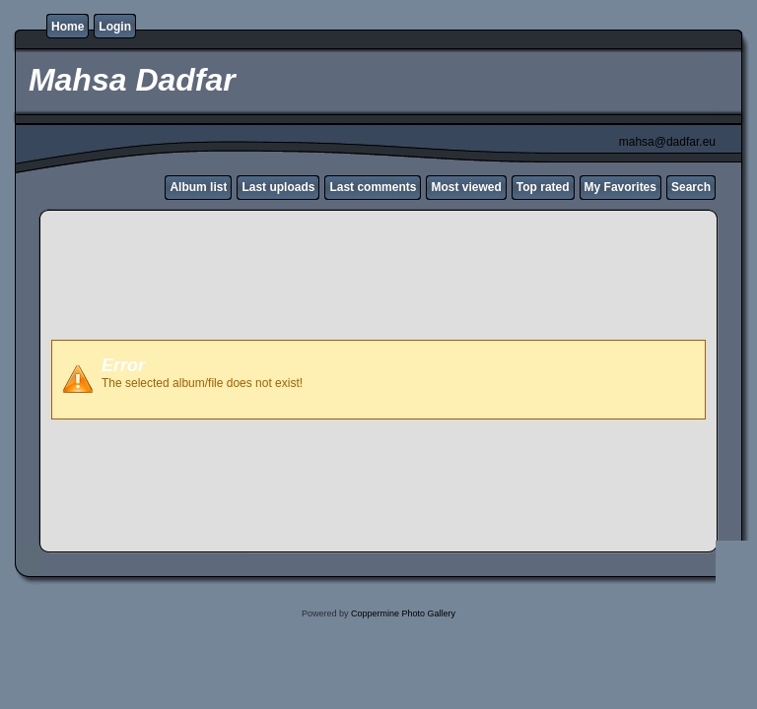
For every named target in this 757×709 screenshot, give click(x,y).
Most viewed (466, 187)
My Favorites (620, 187)
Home (67, 26)
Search (691, 187)
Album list (198, 187)
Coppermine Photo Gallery (403, 613)
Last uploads (277, 187)
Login (115, 26)
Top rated (543, 187)
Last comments (372, 187)
